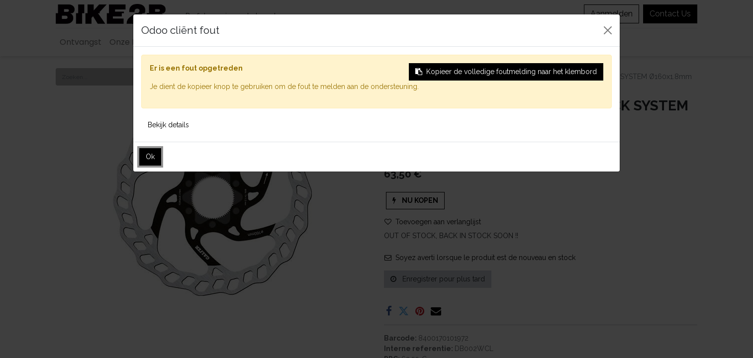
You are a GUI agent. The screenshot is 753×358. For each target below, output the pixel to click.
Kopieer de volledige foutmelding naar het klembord (506, 72)
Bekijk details (168, 125)
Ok (150, 157)
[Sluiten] (608, 30)
